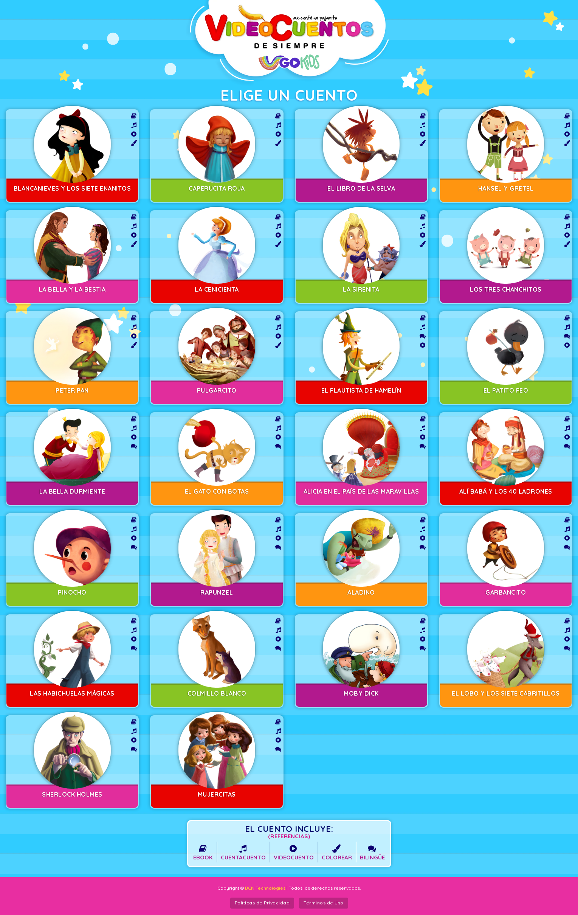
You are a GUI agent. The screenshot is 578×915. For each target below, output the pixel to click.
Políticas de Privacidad (262, 903)
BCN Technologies (265, 888)
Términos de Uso (324, 903)
